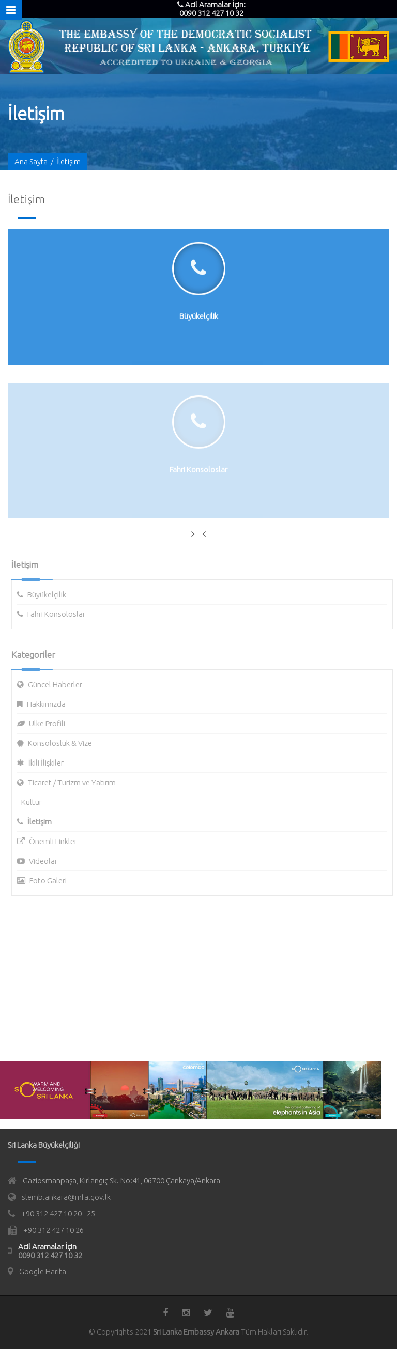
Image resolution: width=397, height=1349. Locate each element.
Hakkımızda (49, 704)
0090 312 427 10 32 (50, 1255)
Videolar (46, 860)
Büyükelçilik (49, 594)
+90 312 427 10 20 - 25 (58, 1213)
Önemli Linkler (56, 841)
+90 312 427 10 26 (53, 1230)
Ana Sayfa (31, 161)
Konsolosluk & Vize (63, 743)
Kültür (34, 802)
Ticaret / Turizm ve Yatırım (75, 782)
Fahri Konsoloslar (59, 614)
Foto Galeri (51, 880)
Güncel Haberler (58, 684)
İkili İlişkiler (49, 762)
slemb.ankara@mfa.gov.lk (66, 1197)
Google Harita (42, 1271)
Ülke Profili (50, 723)
